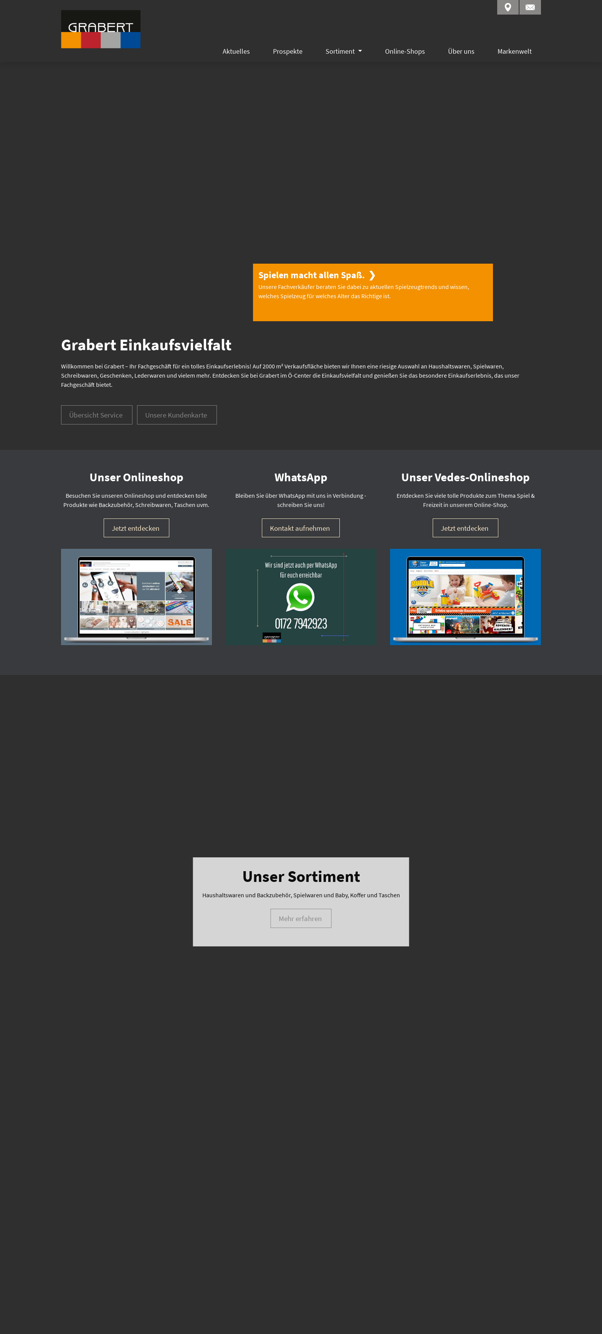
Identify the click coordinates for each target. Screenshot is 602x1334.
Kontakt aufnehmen (300, 447)
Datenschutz (126, 1318)
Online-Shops (405, 51)
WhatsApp (473, 1257)
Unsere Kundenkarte (176, 335)
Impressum (76, 1318)
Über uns (461, 51)
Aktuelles (236, 51)
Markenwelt (515, 51)
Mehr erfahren (300, 700)
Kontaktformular (482, 1268)
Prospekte (288, 51)
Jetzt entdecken (135, 447)
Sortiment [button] (341, 51)
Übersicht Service (95, 335)
